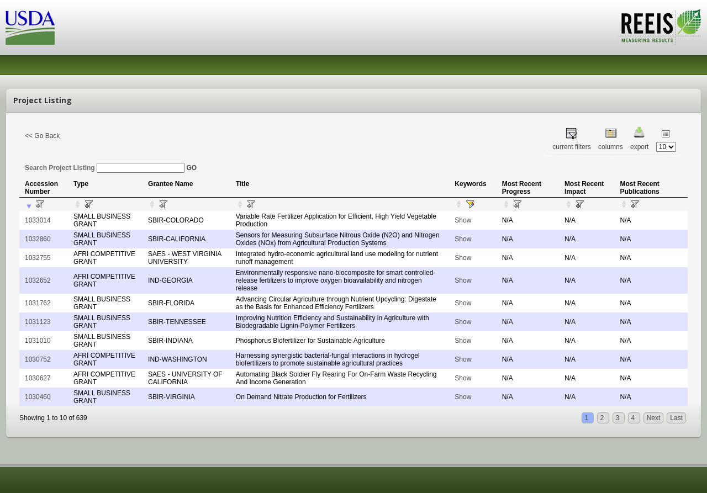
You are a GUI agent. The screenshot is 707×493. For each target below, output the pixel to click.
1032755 (38, 258)
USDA (30, 27)
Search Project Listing (104, 168)
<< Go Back (42, 136)
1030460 (38, 397)
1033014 (38, 220)
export (639, 147)
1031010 (38, 340)
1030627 (38, 378)
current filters (571, 147)
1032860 (38, 239)
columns (610, 147)
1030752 (38, 359)
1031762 (38, 303)
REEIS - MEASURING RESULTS (659, 27)
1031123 (38, 322)
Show (463, 220)
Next (654, 418)
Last (676, 418)
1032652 (38, 280)
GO (191, 168)
